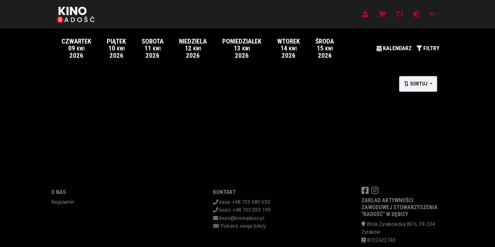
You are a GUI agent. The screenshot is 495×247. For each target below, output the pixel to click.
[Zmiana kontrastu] (416, 14)
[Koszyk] (382, 14)
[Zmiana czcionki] (399, 14)
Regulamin (62, 202)
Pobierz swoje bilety (243, 226)
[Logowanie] (365, 14)
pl (432, 14)
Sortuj (416, 84)
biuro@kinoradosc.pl (241, 218)
